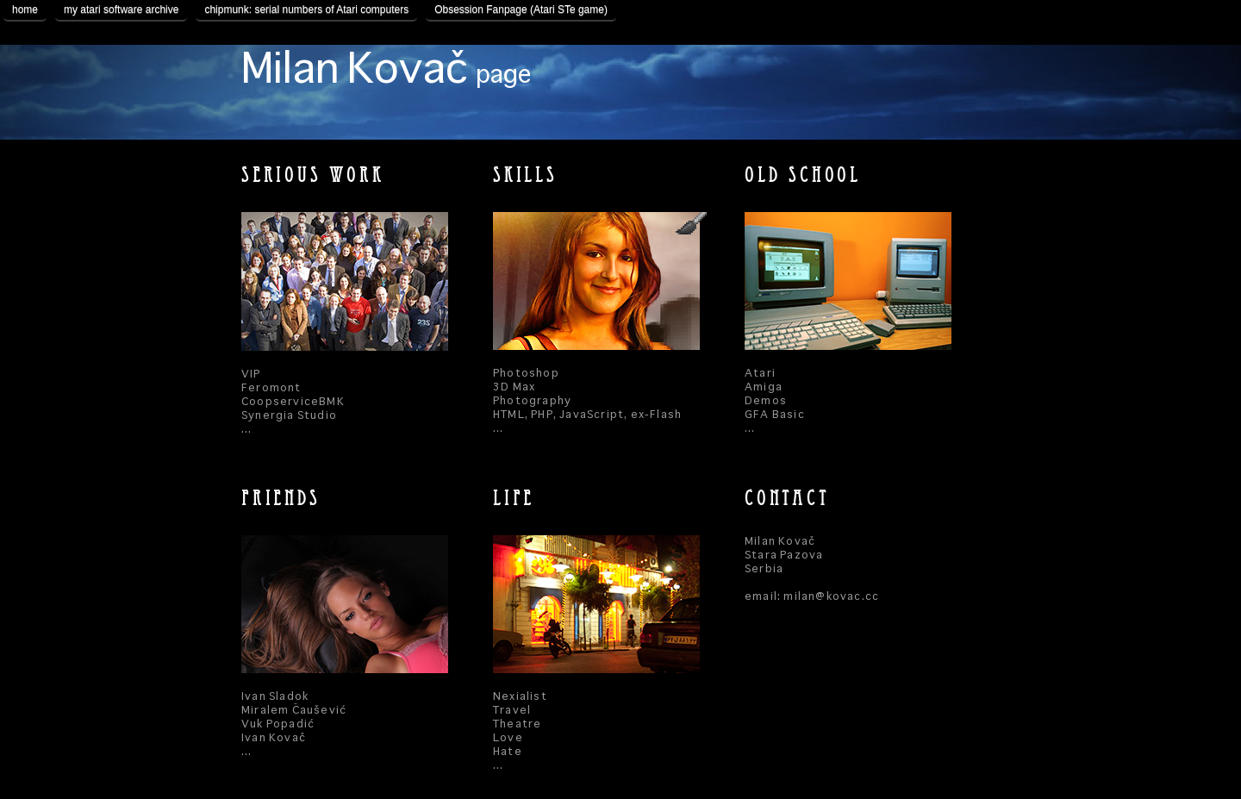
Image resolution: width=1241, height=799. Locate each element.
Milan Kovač (386, 71)
